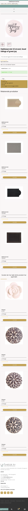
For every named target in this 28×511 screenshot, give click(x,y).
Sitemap (2, 481)
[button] (14, 9)
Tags (3, 78)
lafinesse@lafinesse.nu (8, 477)
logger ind (7, 86)
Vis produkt (15, 132)
